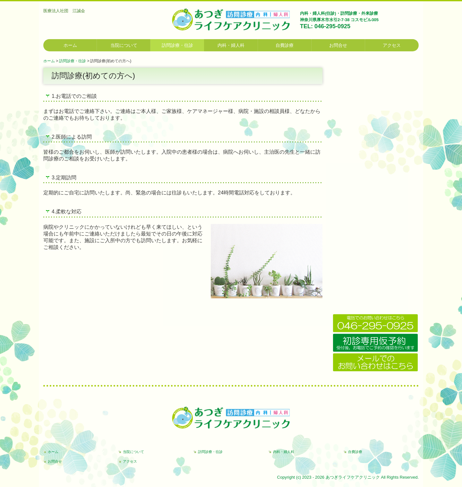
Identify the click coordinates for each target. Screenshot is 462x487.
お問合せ (338, 45)
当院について (123, 45)
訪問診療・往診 (177, 45)
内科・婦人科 (231, 45)
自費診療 (285, 45)
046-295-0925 (332, 26)
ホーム (70, 45)
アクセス (392, 45)
